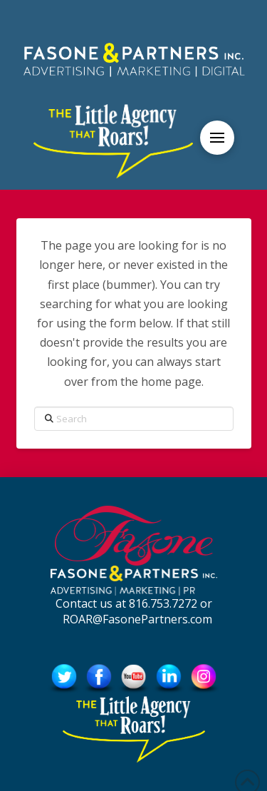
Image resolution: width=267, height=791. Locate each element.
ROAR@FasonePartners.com (137, 619)
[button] (217, 138)
